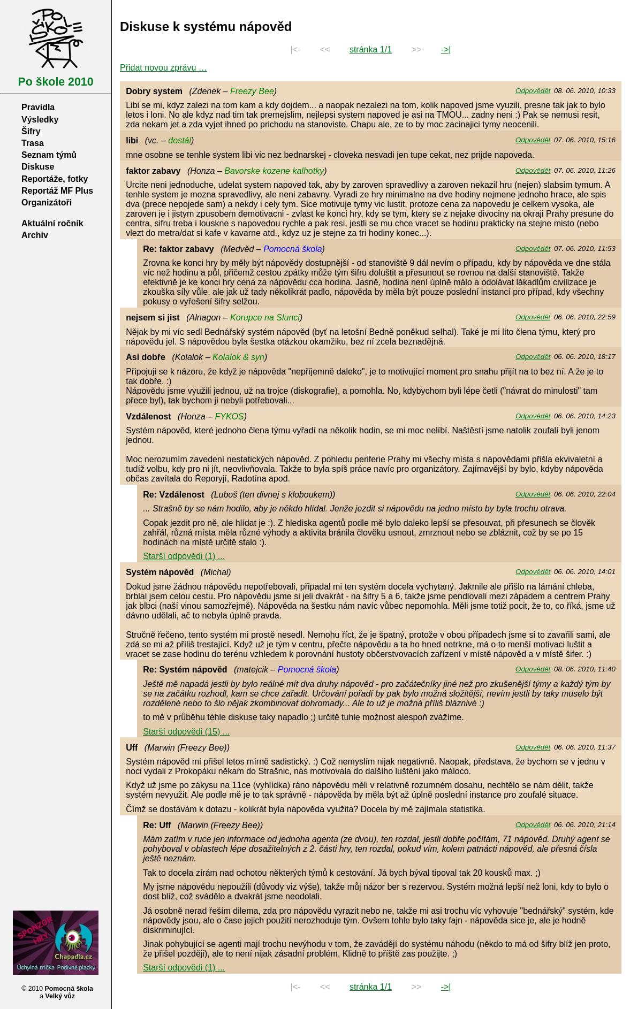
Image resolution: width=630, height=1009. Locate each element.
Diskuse (37, 166)
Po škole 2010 (55, 81)
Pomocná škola (69, 988)
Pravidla (38, 107)
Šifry (31, 131)
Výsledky (39, 119)
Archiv (34, 235)
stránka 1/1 (371, 49)
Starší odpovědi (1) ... (184, 556)
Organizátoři (46, 202)
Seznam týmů (49, 154)
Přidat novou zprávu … (163, 67)
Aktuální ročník (52, 223)
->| (446, 49)
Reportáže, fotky (54, 179)
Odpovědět (532, 91)
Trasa (32, 143)
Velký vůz (59, 996)
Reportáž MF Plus (57, 190)
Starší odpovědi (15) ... (186, 731)
